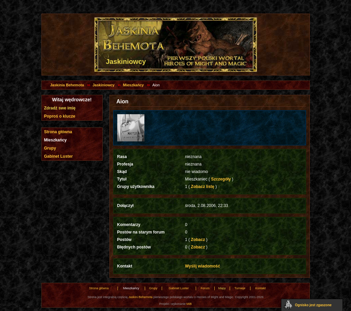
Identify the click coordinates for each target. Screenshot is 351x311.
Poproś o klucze (59, 116)
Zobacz (198, 239)
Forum (204, 288)
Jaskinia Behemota (67, 85)
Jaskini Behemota (140, 297)
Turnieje (239, 288)
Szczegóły (221, 179)
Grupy (50, 148)
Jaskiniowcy (103, 85)
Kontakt (260, 288)
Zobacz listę (202, 186)
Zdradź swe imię (60, 108)
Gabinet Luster (58, 156)
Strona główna (58, 131)
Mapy (222, 288)
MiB (189, 304)
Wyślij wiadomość (202, 266)
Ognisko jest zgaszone (313, 305)
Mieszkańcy (133, 85)
